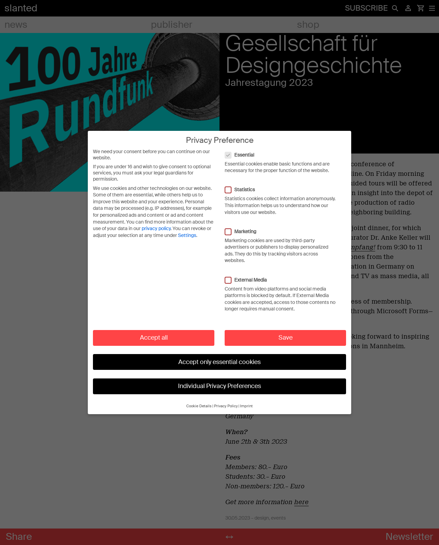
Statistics (243, 189)
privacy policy (156, 228)
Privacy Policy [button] (226, 406)
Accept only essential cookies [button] (219, 361)
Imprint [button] (246, 406)
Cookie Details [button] (199, 406)
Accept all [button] (154, 337)
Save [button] (285, 337)
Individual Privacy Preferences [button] (219, 385)
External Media (249, 279)
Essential (243, 154)
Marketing (244, 231)
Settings (187, 235)
